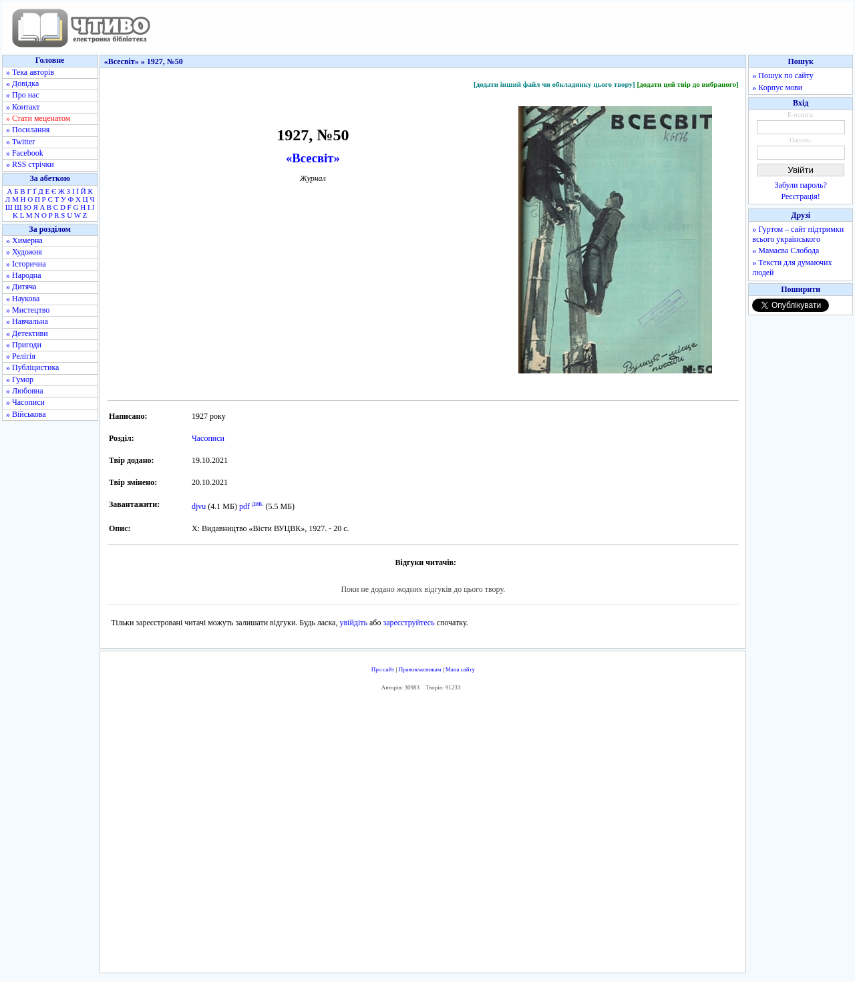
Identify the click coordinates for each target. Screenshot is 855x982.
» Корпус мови (777, 87)
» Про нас (22, 95)
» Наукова (22, 298)
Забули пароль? (801, 185)
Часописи (208, 438)
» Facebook (24, 153)
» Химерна (24, 240)
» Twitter (20, 141)
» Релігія (20, 356)
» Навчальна (27, 321)
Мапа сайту (460, 669)
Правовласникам (420, 669)
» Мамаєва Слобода (785, 250)
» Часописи (25, 402)
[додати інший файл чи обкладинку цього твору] (554, 84)
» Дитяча (21, 286)
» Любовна (24, 390)
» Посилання (27, 129)
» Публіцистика (32, 367)
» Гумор (19, 379)
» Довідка (22, 83)
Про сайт (383, 669)
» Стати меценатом (38, 118)
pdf (244, 506)
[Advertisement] (423, 835)
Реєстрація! (801, 196)
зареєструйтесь (408, 622)
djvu (199, 506)
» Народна (23, 275)
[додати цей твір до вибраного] (687, 84)
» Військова (26, 414)
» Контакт (22, 107)
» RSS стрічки (30, 164)
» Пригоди (23, 344)
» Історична (26, 264)
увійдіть (353, 622)
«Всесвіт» (313, 158)
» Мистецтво (27, 310)
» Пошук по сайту (782, 75)
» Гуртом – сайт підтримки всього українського (798, 234)
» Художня (24, 252)
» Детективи (27, 333)
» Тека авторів (30, 72)
